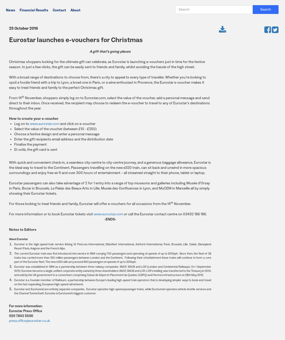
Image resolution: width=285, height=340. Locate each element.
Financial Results (34, 10)
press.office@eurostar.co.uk (29, 321)
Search (265, 9)
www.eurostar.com (44, 124)
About (75, 10)
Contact (59, 10)
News (10, 10)
